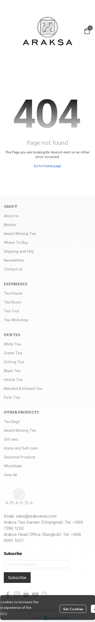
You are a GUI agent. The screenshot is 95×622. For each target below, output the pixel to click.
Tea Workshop (16, 320)
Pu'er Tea (12, 397)
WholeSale (13, 466)
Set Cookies (73, 609)
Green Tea (13, 353)
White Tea (12, 344)
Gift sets (11, 439)
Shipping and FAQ (19, 251)
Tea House (13, 293)
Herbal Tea (13, 379)
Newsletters (14, 260)
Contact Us (13, 269)
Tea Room (12, 302)
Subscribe (17, 577)
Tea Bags (12, 421)
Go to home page (47, 165)
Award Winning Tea (20, 233)
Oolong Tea (14, 362)
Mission (10, 224)
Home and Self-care (21, 448)
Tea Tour (11, 311)
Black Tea (12, 371)
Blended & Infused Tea (23, 388)
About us (11, 216)
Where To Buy (16, 242)
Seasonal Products (19, 457)
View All (10, 475)
